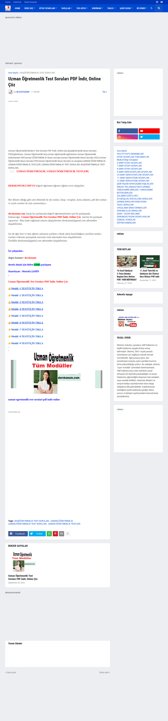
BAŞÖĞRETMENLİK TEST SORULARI (37, 73)
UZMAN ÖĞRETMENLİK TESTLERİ (64, 524)
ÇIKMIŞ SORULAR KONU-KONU (132, 201)
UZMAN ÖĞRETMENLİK (61, 521)
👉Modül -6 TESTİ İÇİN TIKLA (25, 322)
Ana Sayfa (13, 73)
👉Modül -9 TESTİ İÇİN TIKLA (25, 343)
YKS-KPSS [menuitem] (81, 8)
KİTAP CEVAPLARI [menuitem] (47, 8)
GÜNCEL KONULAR (126, 219)
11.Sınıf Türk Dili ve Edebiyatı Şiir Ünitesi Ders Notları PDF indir (149, 273)
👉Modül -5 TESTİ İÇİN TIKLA (25, 316)
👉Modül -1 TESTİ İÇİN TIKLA (25, 288)
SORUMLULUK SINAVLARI (129, 210)
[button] (151, 8)
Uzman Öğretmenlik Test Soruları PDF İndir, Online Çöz (22, 577)
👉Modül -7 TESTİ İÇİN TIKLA (25, 329)
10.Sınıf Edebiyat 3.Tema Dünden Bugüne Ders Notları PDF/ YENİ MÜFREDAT (127, 275)
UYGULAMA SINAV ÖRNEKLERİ (132, 208)
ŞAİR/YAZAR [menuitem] (125, 8)
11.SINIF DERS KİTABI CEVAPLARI (133, 178)
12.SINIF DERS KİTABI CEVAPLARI (133, 180)
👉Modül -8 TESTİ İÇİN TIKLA (25, 336)
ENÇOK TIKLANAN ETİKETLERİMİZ (133, 187)
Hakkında (17, 2)
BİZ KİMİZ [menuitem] (141, 8)
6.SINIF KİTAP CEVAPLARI (129, 163)
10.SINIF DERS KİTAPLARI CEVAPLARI (135, 175)
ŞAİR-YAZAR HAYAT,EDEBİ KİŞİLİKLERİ (135, 184)
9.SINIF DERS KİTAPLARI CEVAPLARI (134, 172)
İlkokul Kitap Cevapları (127, 160)
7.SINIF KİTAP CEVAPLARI (129, 166)
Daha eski (103, 672)
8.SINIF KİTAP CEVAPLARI (129, 169)
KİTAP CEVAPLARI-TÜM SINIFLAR (133, 157)
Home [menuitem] (17, 8)
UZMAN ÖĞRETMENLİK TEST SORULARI (27, 524)
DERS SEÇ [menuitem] (28, 8)
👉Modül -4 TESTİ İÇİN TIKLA (25, 309)
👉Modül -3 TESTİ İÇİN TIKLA (25, 302)
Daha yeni (11, 672)
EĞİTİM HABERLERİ (126, 222)
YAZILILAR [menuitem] (65, 8)
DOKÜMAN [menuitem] (96, 8)
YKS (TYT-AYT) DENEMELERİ (130, 154)
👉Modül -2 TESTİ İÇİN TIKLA (25, 295)
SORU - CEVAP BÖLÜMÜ (128, 213)
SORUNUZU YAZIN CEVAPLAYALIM (133, 216)
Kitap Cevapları (30, 2)
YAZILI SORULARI (125, 204)
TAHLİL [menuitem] (110, 8)
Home (7, 2)
